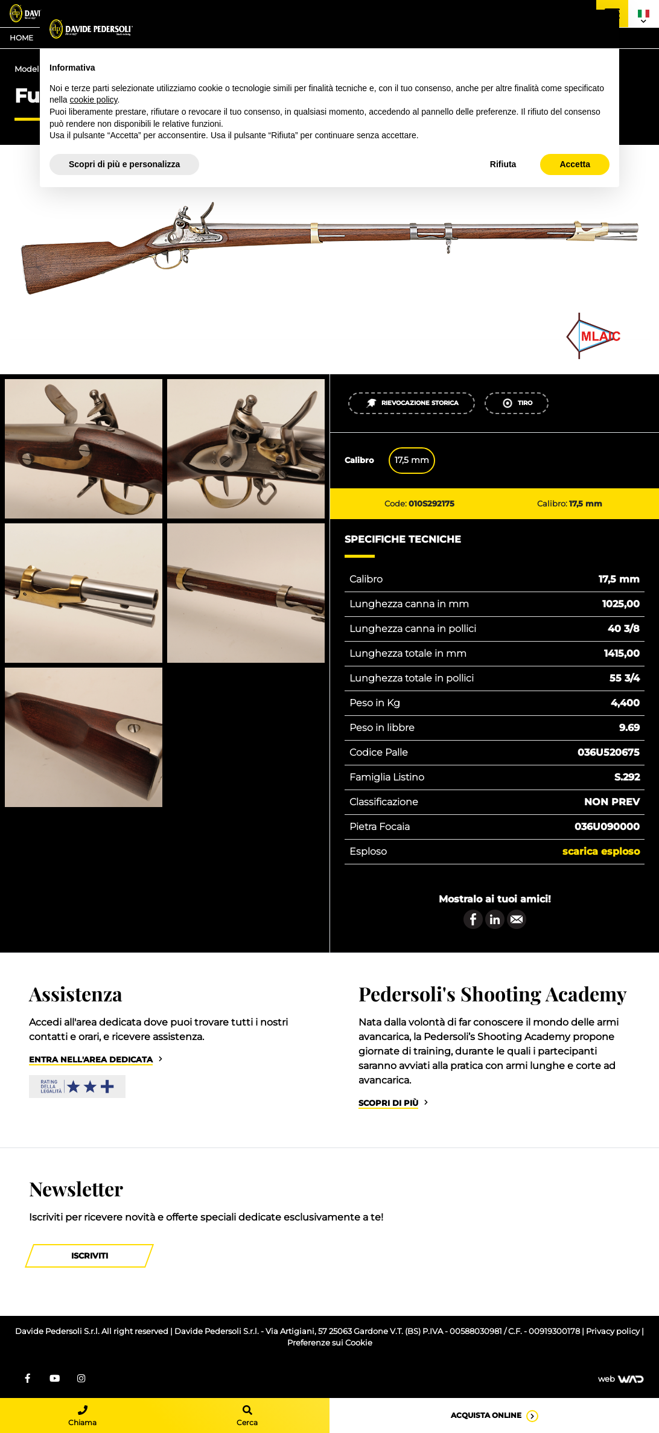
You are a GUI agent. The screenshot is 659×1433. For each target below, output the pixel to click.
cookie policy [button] (93, 99)
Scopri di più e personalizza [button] (124, 164)
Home (21, 37)
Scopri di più (388, 1103)
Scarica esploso (601, 851)
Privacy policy (613, 1331)
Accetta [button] (574, 164)
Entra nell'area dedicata (91, 1059)
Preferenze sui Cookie (329, 1342)
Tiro (516, 402)
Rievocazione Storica (412, 402)
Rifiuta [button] (503, 164)
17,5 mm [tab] (412, 460)
